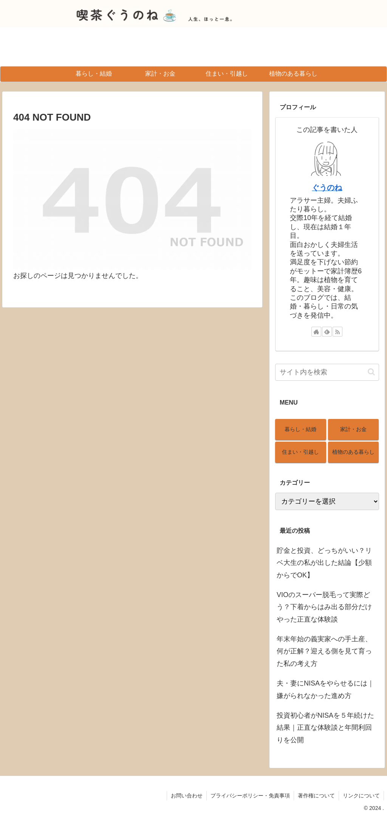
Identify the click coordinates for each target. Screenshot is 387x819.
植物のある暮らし (353, 452)
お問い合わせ (187, 796)
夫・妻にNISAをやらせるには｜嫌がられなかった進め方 (325, 689)
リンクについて (361, 796)
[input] (327, 372)
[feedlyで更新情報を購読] (327, 332)
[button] (371, 372)
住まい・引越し (300, 452)
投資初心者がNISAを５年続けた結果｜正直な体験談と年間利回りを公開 (325, 728)
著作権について (316, 796)
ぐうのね (327, 187)
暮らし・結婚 (300, 429)
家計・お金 (353, 429)
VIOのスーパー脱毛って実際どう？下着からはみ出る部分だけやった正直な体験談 (324, 607)
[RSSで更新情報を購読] (337, 332)
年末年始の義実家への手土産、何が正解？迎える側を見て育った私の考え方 (324, 651)
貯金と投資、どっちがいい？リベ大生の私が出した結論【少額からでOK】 (324, 563)
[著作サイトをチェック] (316, 332)
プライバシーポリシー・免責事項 (250, 796)
